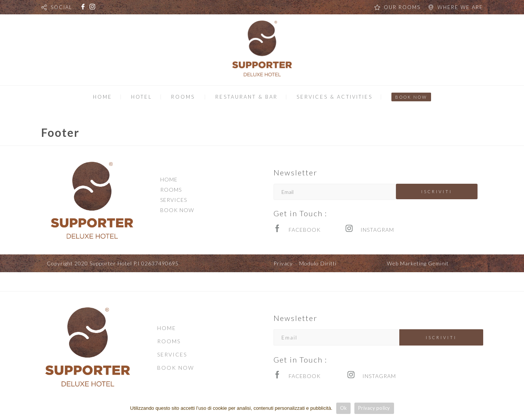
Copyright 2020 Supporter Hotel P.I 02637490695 (113, 263)
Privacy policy (374, 408)
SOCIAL (62, 7)
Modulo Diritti (318, 263)
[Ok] (514, 408)
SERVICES (173, 200)
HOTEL (141, 97)
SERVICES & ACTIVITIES (335, 97)
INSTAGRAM (377, 229)
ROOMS (183, 97)
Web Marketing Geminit (418, 263)
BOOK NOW (411, 97)
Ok (343, 408)
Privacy (283, 263)
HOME (102, 97)
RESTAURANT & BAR (246, 97)
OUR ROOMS (402, 7)
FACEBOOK (305, 229)
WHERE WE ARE (460, 7)
